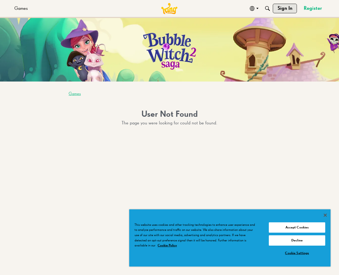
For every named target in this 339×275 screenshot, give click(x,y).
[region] (230, 238)
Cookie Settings (297, 253)
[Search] (267, 8)
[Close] (325, 215)
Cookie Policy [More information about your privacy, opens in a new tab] (167, 245)
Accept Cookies (297, 227)
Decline (297, 240)
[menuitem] (21, 8)
